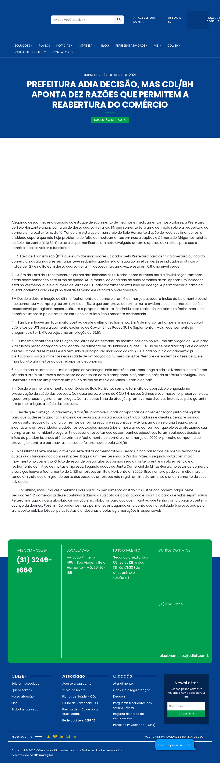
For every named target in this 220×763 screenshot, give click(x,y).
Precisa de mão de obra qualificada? (80, 710)
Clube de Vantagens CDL (80, 702)
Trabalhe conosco (24, 708)
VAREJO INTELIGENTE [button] (29, 52)
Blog (105, 45)
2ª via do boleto (74, 689)
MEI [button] (156, 45)
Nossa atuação (22, 696)
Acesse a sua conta (77, 683)
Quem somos (21, 689)
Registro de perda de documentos (128, 715)
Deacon (119, 696)
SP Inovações (43, 754)
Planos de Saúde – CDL (79, 696)
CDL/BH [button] (172, 45)
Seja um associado (25, 683)
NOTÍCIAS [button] (63, 45)
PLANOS (44, 45)
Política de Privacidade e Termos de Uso (174, 736)
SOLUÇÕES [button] (22, 45)
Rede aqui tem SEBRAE (78, 719)
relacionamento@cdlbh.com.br (184, 654)
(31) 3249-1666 (170, 603)
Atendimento (123, 683)
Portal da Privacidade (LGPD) (134, 724)
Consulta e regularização (131, 689)
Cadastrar (186, 712)
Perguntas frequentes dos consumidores (132, 704)
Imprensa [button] (85, 45)
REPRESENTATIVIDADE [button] (130, 45)
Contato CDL (63, 52)
